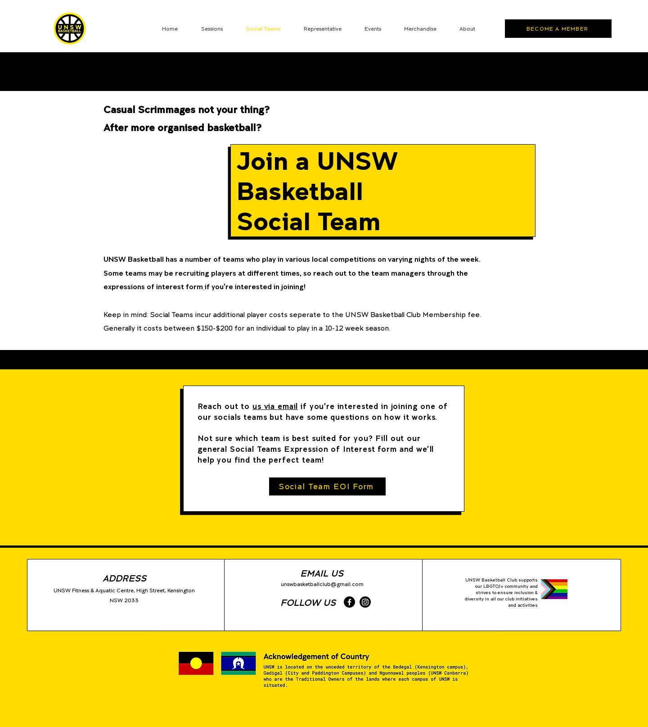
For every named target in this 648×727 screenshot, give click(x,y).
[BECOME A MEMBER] (558, 28)
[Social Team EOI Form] (327, 486)
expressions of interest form (153, 286)
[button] (322, 28)
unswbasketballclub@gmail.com (322, 584)
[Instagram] (365, 602)
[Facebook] (349, 602)
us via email (275, 406)
